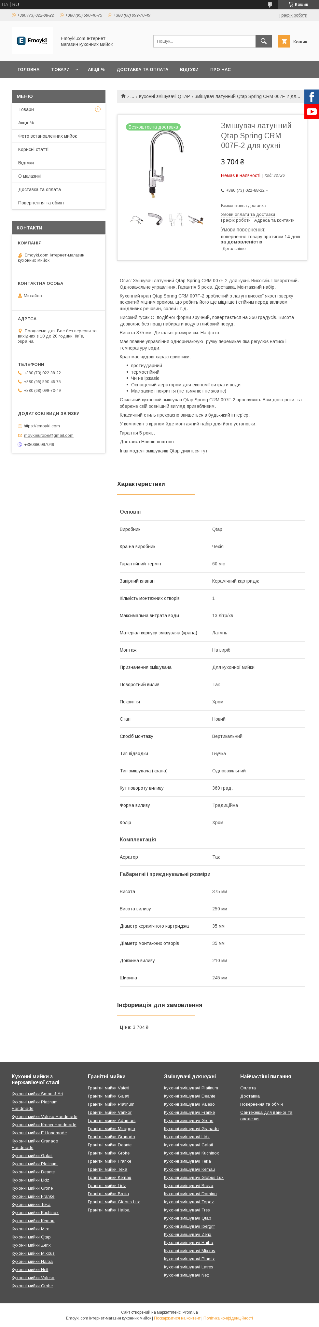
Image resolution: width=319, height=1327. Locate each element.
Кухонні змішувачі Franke (189, 1112)
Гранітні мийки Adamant (111, 1120)
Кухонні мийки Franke (33, 1196)
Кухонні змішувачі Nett (186, 1275)
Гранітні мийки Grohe (109, 1153)
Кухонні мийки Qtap (31, 1237)
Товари (60, 69)
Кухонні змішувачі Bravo (188, 1185)
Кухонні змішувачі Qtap (187, 1218)
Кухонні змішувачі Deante (189, 1096)
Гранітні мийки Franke (109, 1161)
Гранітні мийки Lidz (107, 1185)
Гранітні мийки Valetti (108, 1087)
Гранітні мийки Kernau (109, 1177)
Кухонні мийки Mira (30, 1228)
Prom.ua (190, 1312)
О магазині (29, 176)
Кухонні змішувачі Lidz (187, 1136)
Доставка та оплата (142, 69)
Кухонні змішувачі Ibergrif (189, 1226)
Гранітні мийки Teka (107, 1169)
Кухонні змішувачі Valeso (189, 1104)
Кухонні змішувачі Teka (187, 1161)
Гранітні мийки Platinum (111, 1104)
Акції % (96, 69)
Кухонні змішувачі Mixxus (189, 1250)
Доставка (250, 1096)
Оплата (248, 1087)
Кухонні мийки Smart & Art (37, 1093)
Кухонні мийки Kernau (33, 1220)
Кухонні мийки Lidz (30, 1180)
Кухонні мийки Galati (32, 1155)
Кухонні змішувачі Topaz (189, 1201)
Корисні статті (33, 149)
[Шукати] (264, 41)
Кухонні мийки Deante (33, 1171)
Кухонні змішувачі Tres (187, 1210)
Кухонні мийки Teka (31, 1204)
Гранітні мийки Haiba (109, 1210)
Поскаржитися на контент (177, 1318)
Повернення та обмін (41, 202)
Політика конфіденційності (228, 1318)
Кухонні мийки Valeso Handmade (44, 1116)
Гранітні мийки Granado (111, 1136)
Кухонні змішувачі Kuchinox (191, 1153)
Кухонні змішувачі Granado (191, 1128)
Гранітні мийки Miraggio (111, 1128)
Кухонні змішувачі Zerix (187, 1234)
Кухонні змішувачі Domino (190, 1193)
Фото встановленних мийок (47, 136)
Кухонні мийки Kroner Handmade (44, 1124)
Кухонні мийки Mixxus (33, 1253)
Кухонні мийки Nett (30, 1269)
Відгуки (189, 69)
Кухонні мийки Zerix (31, 1245)
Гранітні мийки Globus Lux (114, 1201)
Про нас (220, 69)
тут (204, 450)
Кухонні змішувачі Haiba (188, 1242)
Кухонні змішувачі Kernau (189, 1169)
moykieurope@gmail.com (49, 435)
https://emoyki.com (42, 425)
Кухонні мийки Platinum (35, 1163)
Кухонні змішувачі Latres (188, 1267)
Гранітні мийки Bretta (108, 1193)
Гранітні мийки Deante (110, 1144)
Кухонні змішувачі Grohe (188, 1120)
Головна (28, 69)
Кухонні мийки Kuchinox (35, 1212)
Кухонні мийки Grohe (32, 1188)
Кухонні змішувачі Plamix (189, 1258)
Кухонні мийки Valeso (33, 1277)
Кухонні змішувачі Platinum (191, 1087)
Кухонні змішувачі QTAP (164, 96)
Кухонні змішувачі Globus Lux (194, 1177)
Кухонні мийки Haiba (32, 1261)
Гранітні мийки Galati (108, 1096)
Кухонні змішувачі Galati (188, 1144)
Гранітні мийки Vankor (110, 1112)
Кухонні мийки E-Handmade (39, 1132)
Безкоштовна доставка (243, 205)
